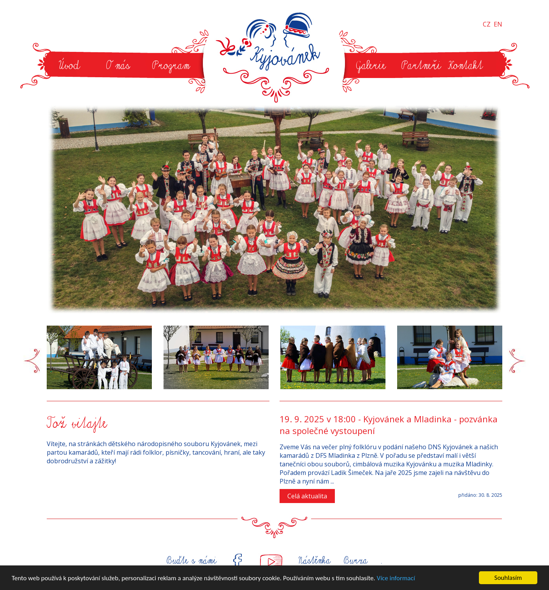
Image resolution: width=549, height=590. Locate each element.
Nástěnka (313, 560)
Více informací (396, 578)
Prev (32, 361)
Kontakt (465, 65)
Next (517, 361)
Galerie (370, 65)
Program (171, 65)
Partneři (421, 65)
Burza (356, 560)
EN (498, 24)
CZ (487, 24)
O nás (117, 65)
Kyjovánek (276, 56)
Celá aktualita (307, 496)
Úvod (69, 65)
